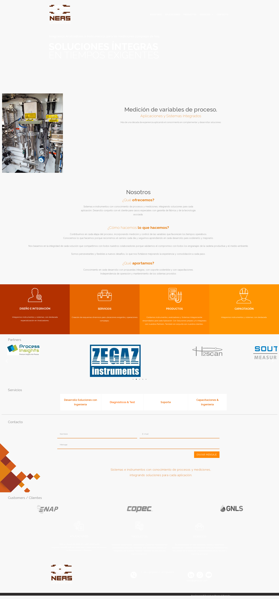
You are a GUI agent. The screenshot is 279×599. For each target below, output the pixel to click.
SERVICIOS (205, 14)
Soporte (166, 402)
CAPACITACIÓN (244, 308)
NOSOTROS (156, 14)
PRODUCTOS (189, 14)
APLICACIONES (172, 14)
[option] (106, 47)
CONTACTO (222, 14)
